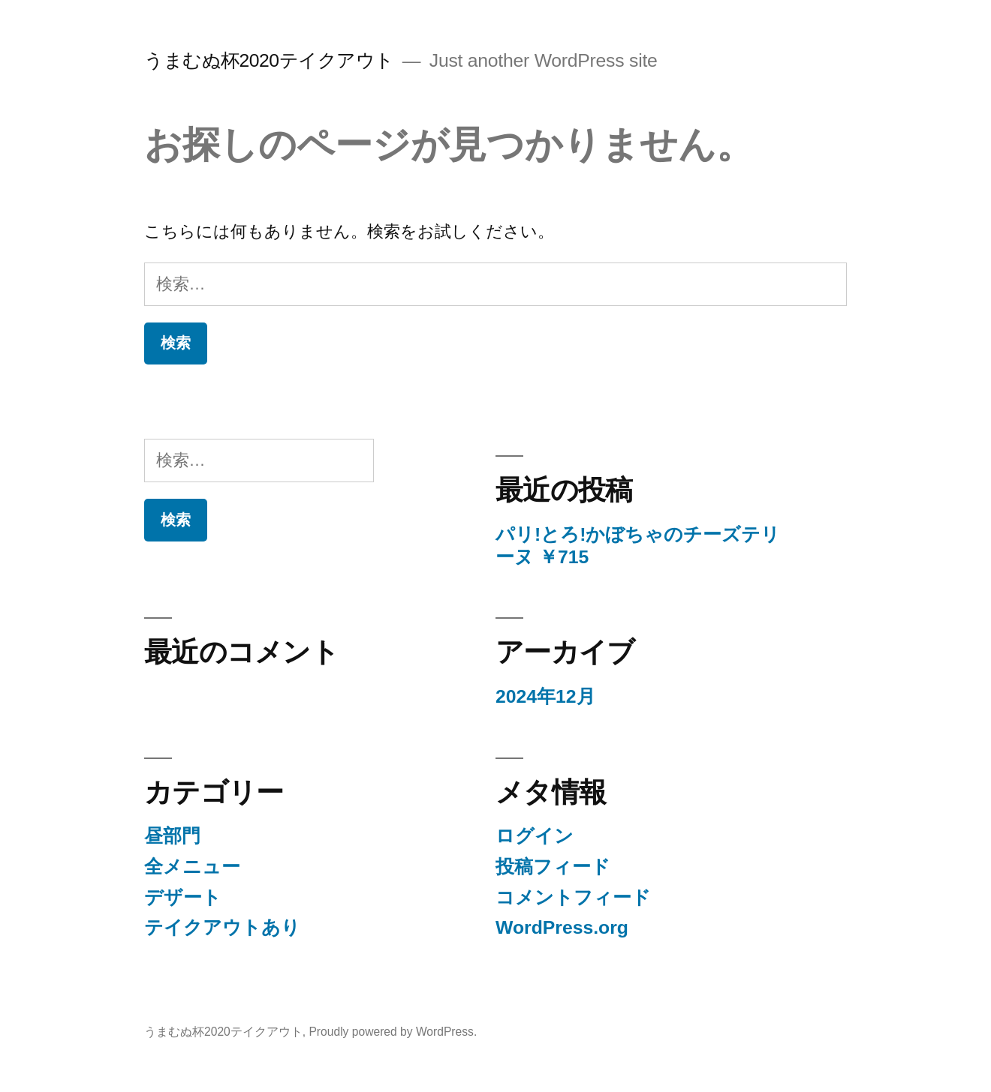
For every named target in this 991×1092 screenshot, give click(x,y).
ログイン (535, 836)
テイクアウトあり (222, 927)
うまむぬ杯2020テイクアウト (269, 60)
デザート (182, 897)
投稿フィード (553, 866)
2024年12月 (545, 696)
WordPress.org (562, 927)
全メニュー (192, 866)
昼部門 (172, 836)
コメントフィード (573, 897)
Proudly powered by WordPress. (393, 1031)
